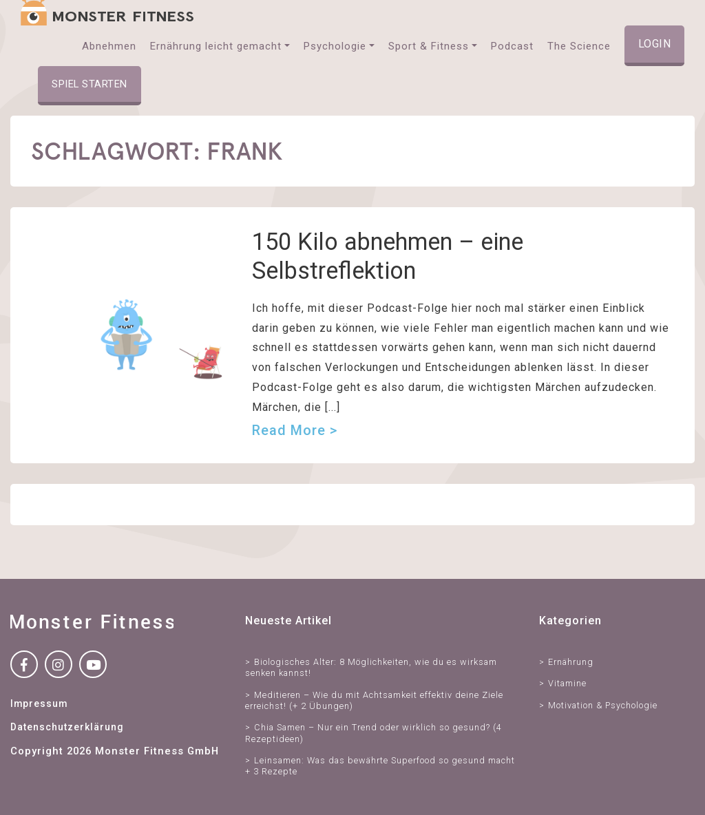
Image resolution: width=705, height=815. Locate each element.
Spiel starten (89, 84)
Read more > (294, 430)
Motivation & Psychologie (602, 705)
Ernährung (570, 662)
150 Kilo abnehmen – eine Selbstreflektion (387, 256)
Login (654, 43)
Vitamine (567, 683)
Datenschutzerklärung (66, 726)
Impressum (38, 703)
